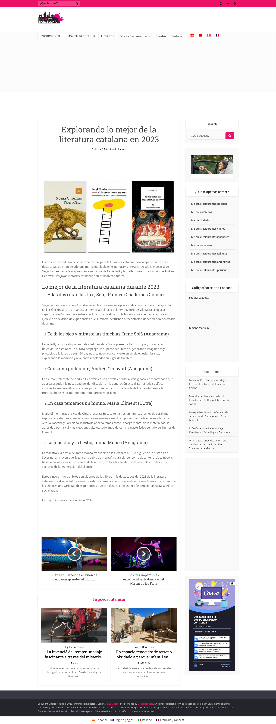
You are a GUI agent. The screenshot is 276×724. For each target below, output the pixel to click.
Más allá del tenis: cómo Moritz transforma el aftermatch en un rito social (210, 400)
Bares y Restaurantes (133, 36)
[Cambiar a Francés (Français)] (170, 719)
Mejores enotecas (201, 245)
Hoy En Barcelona (74, 647)
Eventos (160, 36)
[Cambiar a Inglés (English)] (122, 719)
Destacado (178, 36)
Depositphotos (145, 703)
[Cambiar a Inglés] (200, 35)
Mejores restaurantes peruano (209, 270)
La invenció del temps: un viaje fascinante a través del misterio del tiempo (210, 384)
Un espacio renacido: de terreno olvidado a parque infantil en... (144, 654)
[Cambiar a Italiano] (209, 35)
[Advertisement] (138, 67)
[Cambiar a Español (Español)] (99, 719)
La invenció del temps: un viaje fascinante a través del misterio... (74, 654)
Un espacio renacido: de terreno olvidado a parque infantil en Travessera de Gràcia (208, 444)
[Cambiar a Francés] (217, 35)
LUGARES (107, 36)
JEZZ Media (112, 703)
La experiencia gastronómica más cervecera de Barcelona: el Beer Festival (208, 416)
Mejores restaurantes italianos (209, 253)
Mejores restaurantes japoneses (210, 237)
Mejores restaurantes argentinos (210, 261)
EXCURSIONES (50, 36)
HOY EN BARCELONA (82, 36)
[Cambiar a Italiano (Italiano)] (145, 719)
